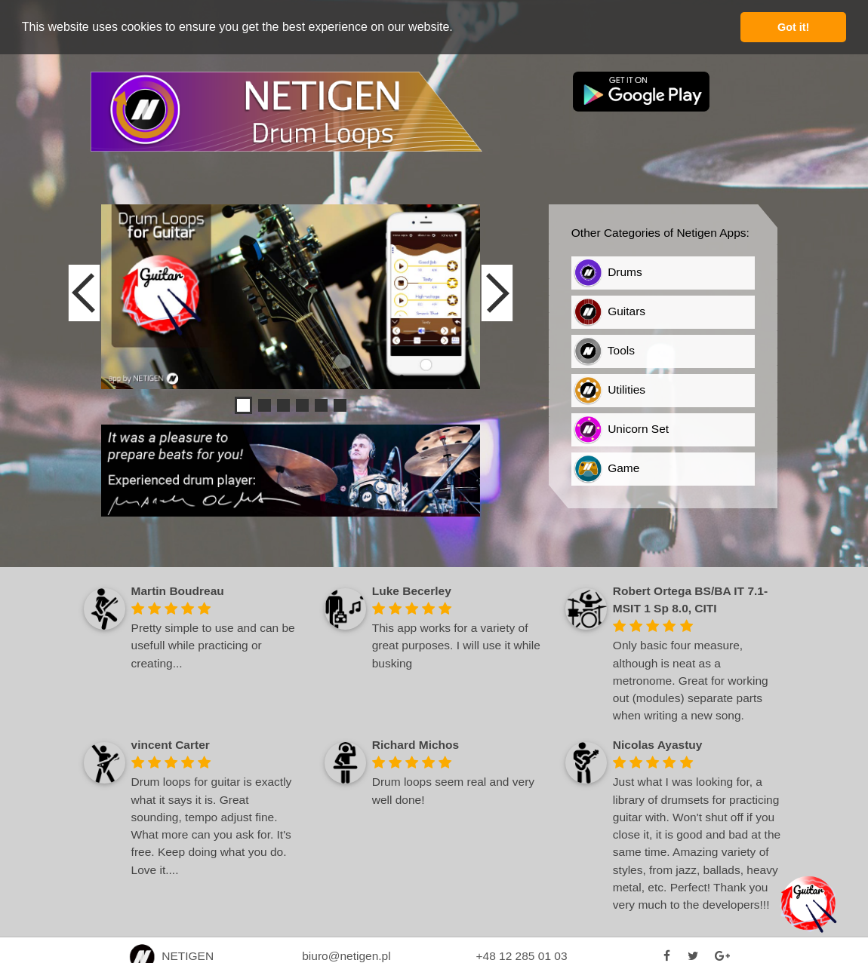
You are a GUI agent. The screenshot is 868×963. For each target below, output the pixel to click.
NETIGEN (171, 955)
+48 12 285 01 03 (521, 955)
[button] (458, 28)
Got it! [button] (793, 27)
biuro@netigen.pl (346, 955)
